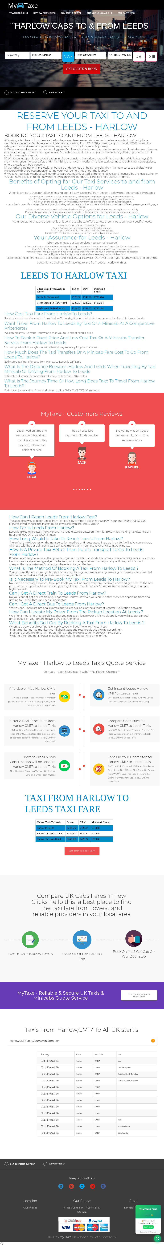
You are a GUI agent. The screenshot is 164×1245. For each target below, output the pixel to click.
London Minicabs (134, 1207)
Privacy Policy (92, 1207)
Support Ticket (57, 92)
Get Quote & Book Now (82, 851)
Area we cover (44, 23)
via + (68, 56)
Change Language (99, 13)
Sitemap (82, 1211)
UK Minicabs (30, 1207)
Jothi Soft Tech (105, 1237)
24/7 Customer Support (22, 92)
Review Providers (44, 13)
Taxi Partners (128, 13)
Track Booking (18, 13)
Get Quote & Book (81, 68)
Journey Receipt (71, 13)
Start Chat (148, 1227)
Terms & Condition (73, 1207)
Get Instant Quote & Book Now (139, 995)
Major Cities (18, 23)
